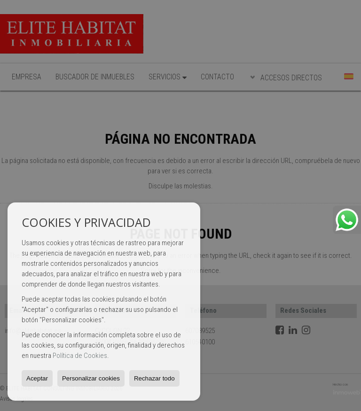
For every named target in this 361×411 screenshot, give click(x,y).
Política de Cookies (80, 355)
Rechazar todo (154, 378)
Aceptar (37, 378)
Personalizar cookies (91, 378)
